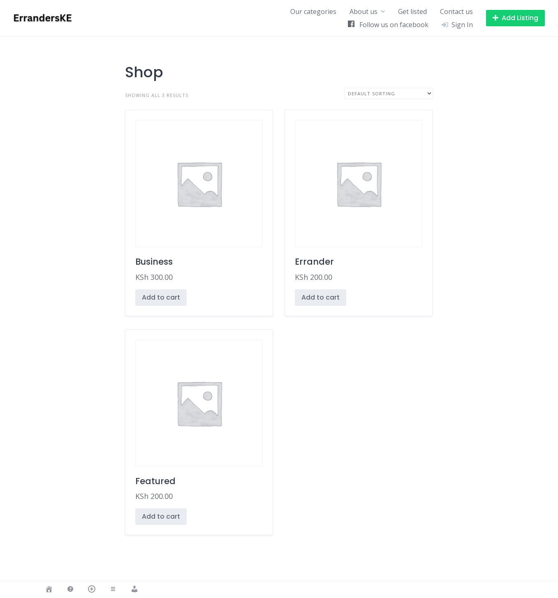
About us (363, 11)
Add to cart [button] (161, 297)
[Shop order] (388, 93)
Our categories (313, 11)
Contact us (456, 11)
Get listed (412, 11)
